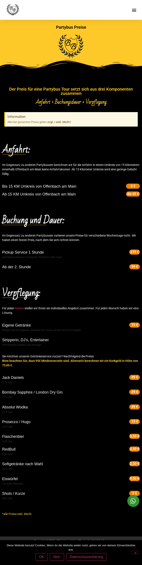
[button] (134, 9)
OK (41, 557)
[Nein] (135, 552)
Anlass (19, 308)
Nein (56, 557)
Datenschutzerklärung (86, 557)
